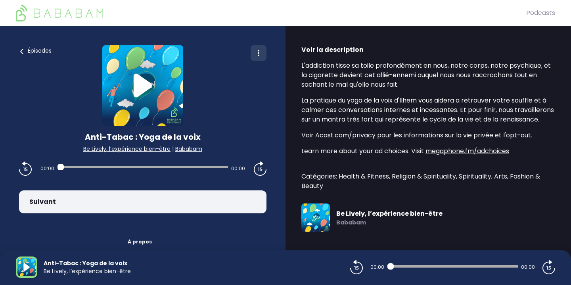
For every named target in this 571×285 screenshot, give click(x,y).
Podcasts (540, 12)
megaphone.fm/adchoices (467, 151)
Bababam (188, 149)
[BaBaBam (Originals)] (271, 13)
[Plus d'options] (258, 53)
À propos (140, 241)
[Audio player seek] (142, 167)
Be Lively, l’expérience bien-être (127, 149)
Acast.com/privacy (345, 135)
